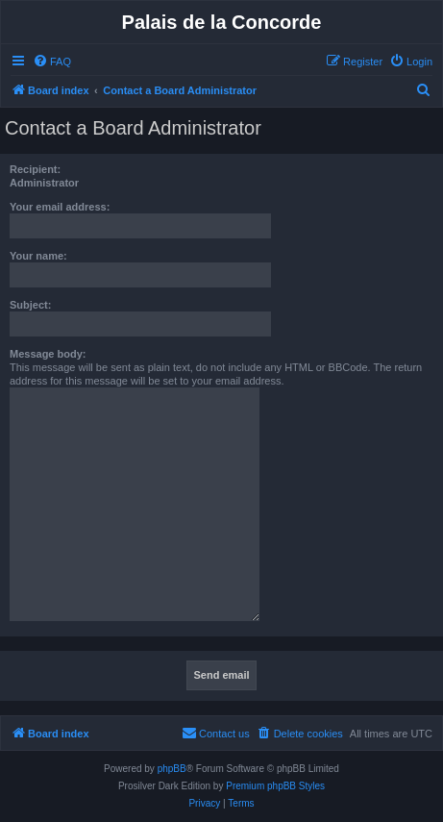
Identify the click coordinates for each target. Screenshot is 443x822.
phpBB (172, 768)
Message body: (48, 354)
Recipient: (35, 169)
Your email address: (60, 206)
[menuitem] (52, 61)
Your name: (38, 256)
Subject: (30, 305)
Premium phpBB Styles (275, 786)
